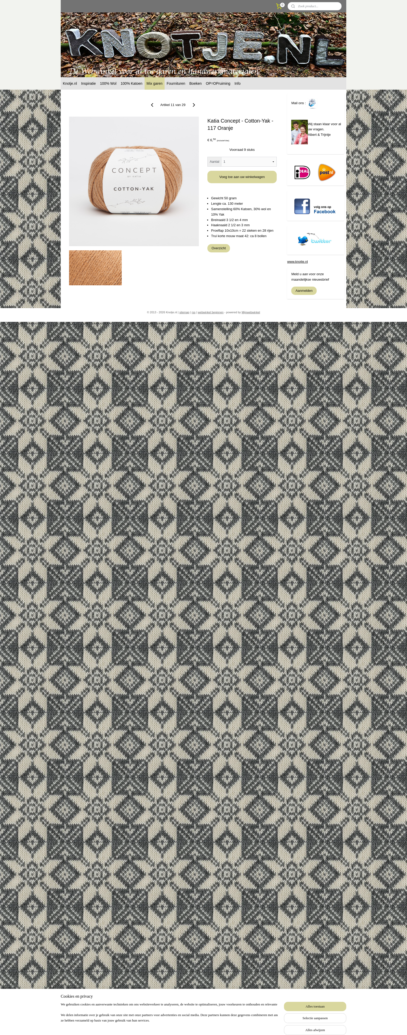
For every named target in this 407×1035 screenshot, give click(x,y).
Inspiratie (88, 83)
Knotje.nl (70, 83)
